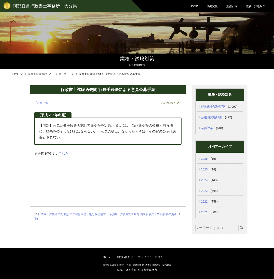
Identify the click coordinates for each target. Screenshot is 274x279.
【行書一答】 (42, 102)
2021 (204, 212)
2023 (204, 190)
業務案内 (231, 6)
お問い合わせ (124, 257)
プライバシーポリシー (152, 257)
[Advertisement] (108, 176)
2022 (204, 201)
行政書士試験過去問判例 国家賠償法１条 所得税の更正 (143, 214)
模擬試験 (212, 6)
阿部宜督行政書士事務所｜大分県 (45, 6)
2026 (204, 158)
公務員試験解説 (211, 117)
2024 (204, 180)
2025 (204, 169)
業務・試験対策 (255, 6)
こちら (63, 153)
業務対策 (207, 128)
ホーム (107, 257)
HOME (194, 6)
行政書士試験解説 (213, 106)
